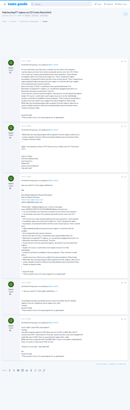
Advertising (38, 406)
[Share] (82, 61)
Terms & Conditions (88, 406)
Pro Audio (44, 16)
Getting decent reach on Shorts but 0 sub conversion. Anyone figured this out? (111, 140)
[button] (4, 4)
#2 (86, 126)
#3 (86, 177)
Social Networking (101, 150)
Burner (28, 16)
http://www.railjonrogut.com (32, 200)
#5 (86, 319)
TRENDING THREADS (99, 133)
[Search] (61, 4)
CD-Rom (35, 16)
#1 (86, 61)
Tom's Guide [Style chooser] (110, 396)
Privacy (71, 406)
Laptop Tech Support (102, 221)
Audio (97, 166)
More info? (54, 65)
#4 (86, 283)
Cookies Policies (56, 406)
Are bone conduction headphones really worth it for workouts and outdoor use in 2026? (110, 157)
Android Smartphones (103, 207)
